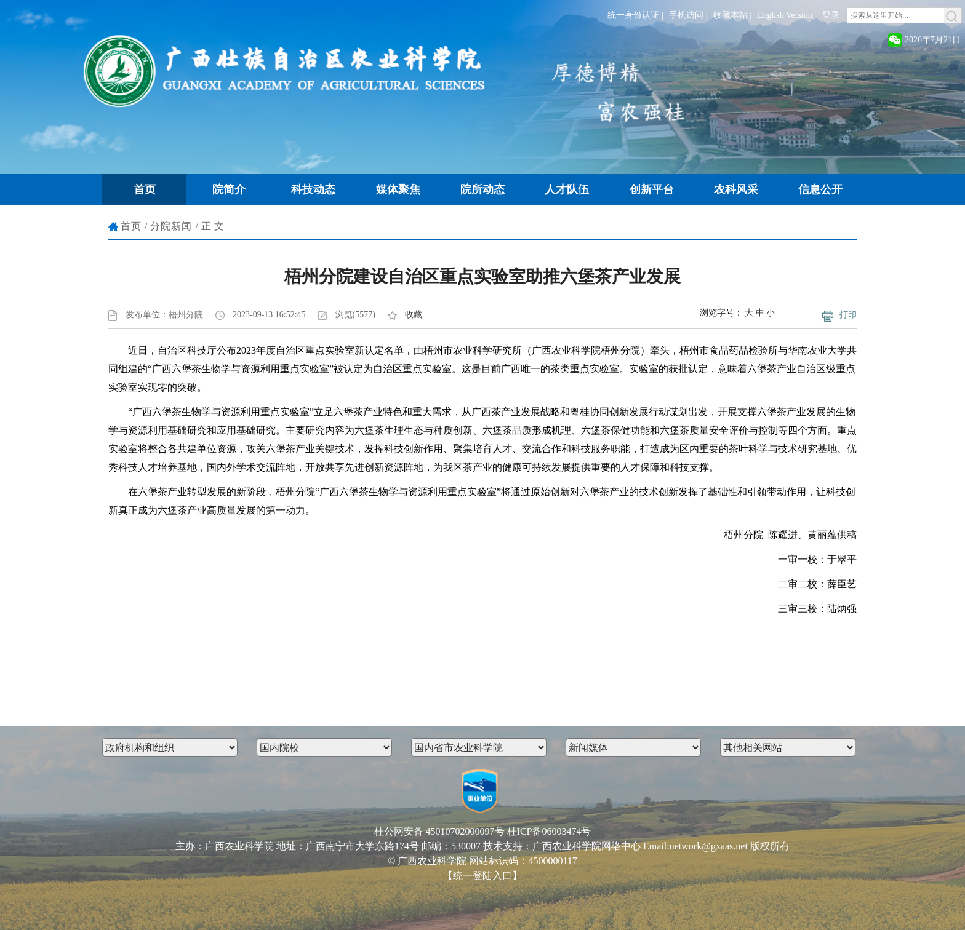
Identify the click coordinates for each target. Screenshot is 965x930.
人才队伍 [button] (567, 189)
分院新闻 (171, 226)
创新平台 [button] (652, 189)
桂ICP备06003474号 (549, 831)
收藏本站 (730, 15)
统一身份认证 (633, 15)
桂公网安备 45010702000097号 (439, 831)
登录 (830, 15)
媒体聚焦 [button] (398, 189)
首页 (131, 226)
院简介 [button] (229, 189)
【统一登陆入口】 (482, 875)
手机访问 (686, 15)
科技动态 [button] (313, 189)
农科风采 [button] (736, 189)
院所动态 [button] (482, 189)
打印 (848, 314)
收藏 (413, 314)
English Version (785, 15)
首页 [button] (145, 189)
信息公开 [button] (820, 189)
